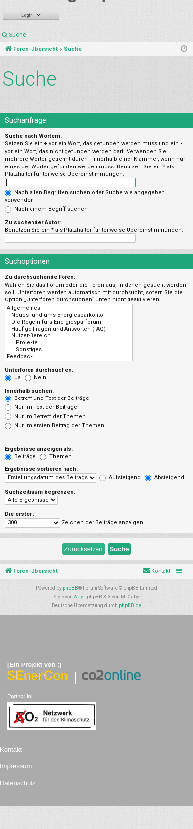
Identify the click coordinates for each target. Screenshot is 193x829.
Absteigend (164, 477)
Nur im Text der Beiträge (41, 407)
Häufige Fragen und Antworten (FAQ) (69, 329)
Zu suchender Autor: (33, 222)
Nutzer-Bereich (69, 335)
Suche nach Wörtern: (33, 136)
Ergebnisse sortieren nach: (41, 469)
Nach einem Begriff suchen (46, 209)
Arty (78, 596)
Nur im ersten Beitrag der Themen (54, 425)
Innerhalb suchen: (29, 391)
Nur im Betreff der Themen (45, 416)
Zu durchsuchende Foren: (40, 277)
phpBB (70, 588)
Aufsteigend (120, 477)
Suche (17, 35)
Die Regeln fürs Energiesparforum (69, 322)
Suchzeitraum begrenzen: (40, 492)
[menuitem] (156, 571)
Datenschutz (17, 783)
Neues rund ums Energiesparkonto (69, 315)
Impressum (16, 766)
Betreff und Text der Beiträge (47, 398)
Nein (35, 377)
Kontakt (11, 749)
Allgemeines (69, 308)
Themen (56, 456)
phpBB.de (130, 605)
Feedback (69, 356)
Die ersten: (19, 514)
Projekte (69, 342)
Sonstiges (69, 349)
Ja (13, 377)
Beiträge (20, 456)
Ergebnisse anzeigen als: (39, 449)
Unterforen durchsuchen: (39, 370)
